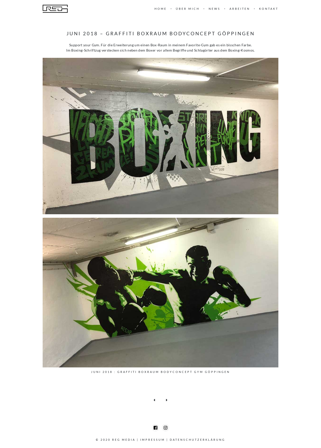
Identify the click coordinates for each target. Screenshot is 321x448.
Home (160, 8)
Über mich (188, 8)
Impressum (152, 439)
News (214, 8)
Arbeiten (239, 8)
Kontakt (268, 8)
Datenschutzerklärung (197, 439)
